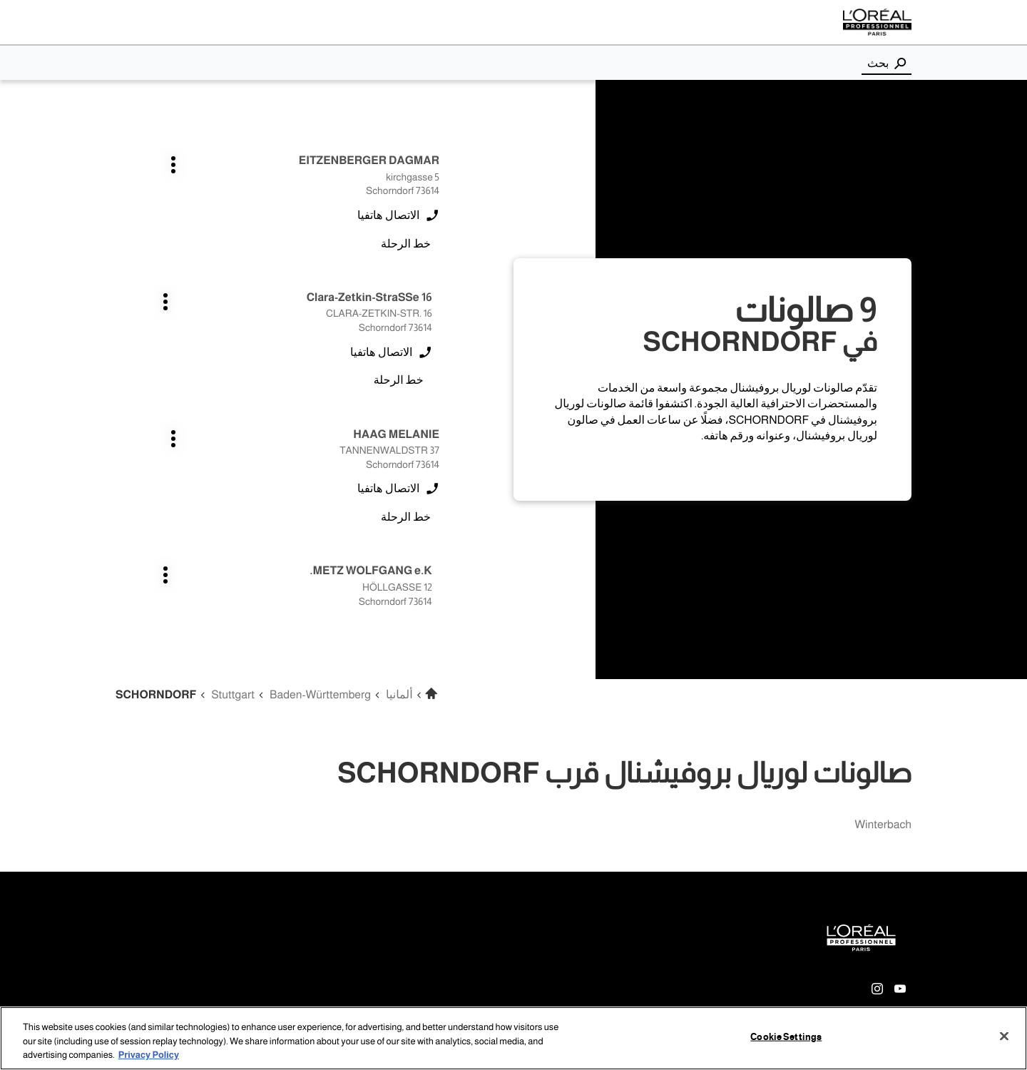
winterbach (882, 825)
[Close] (1004, 1036)
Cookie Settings (786, 1037)
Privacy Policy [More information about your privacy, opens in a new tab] (148, 1056)
